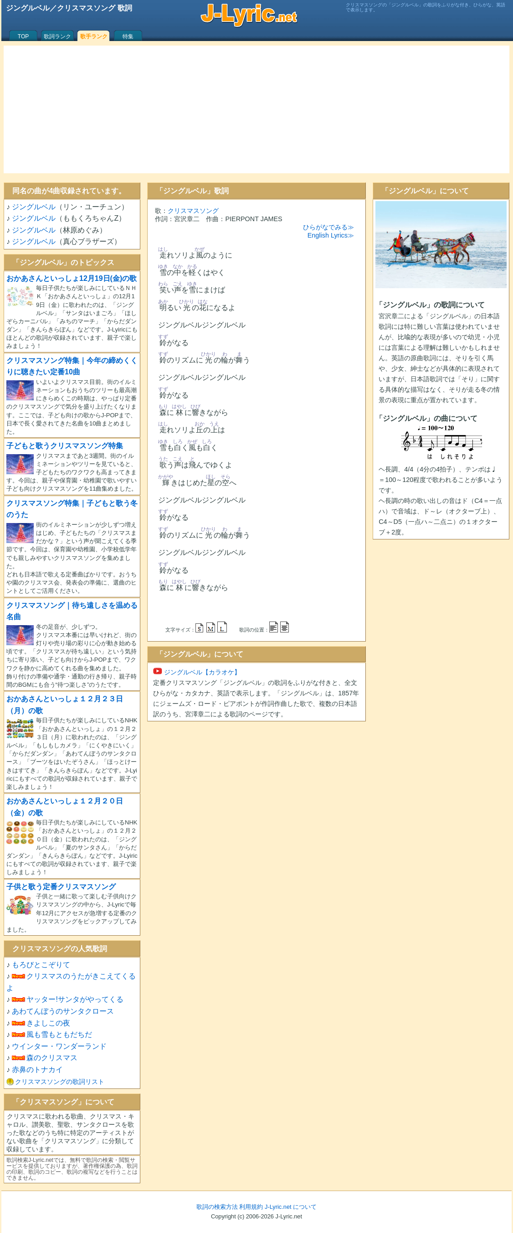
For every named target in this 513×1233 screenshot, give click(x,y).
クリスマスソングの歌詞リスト (59, 1081)
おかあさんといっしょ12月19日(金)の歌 (71, 278)
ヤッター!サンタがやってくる (74, 999)
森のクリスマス (51, 1058)
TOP (23, 36)
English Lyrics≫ (331, 235)
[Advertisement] (256, 109)
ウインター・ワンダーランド (59, 1046)
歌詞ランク (57, 36)
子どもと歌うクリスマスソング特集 (64, 446)
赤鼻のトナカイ (37, 1069)
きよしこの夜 (48, 1023)
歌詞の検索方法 (217, 1206)
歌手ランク (94, 36)
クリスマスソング (193, 210)
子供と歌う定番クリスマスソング (61, 887)
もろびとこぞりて (41, 965)
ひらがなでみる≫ (328, 227)
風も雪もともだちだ (59, 1034)
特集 (128, 36)
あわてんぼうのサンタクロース (63, 1011)
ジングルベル (34, 207)
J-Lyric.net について (291, 1206)
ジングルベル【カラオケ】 (197, 672)
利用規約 (251, 1206)
